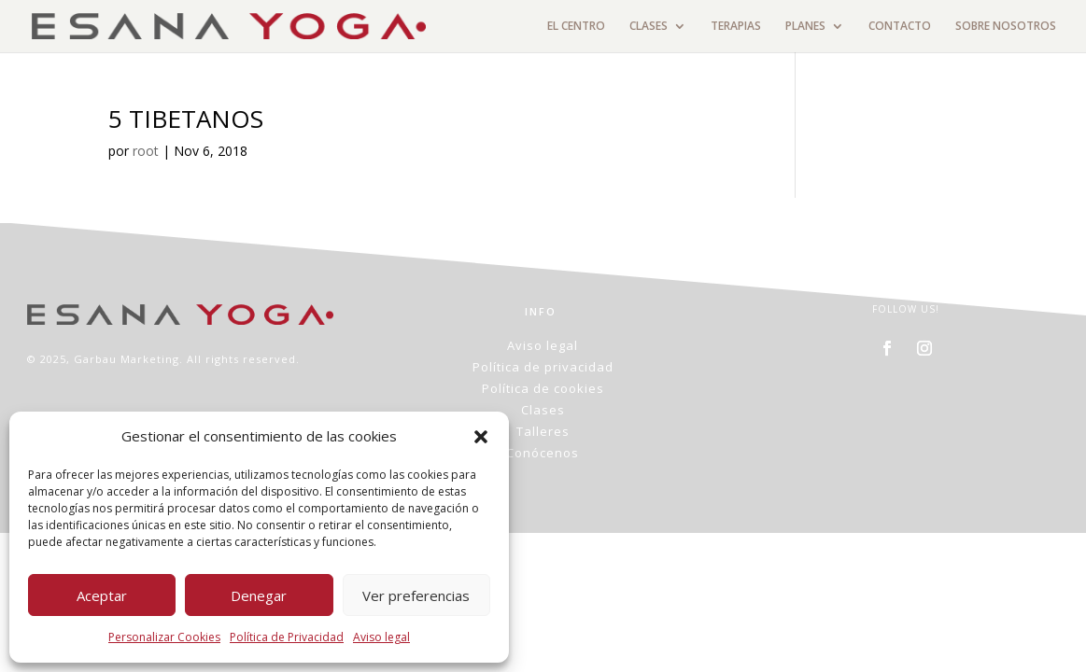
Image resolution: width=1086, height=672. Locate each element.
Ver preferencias (416, 595)
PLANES (805, 27)
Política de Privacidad (287, 637)
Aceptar (102, 595)
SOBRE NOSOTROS (1005, 27)
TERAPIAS (736, 27)
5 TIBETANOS (185, 118)
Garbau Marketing (126, 359)
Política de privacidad (543, 366)
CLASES (648, 27)
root (146, 151)
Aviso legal (381, 637)
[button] (481, 436)
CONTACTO (899, 27)
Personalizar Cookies (164, 637)
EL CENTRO (576, 27)
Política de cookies (543, 388)
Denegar (259, 595)
